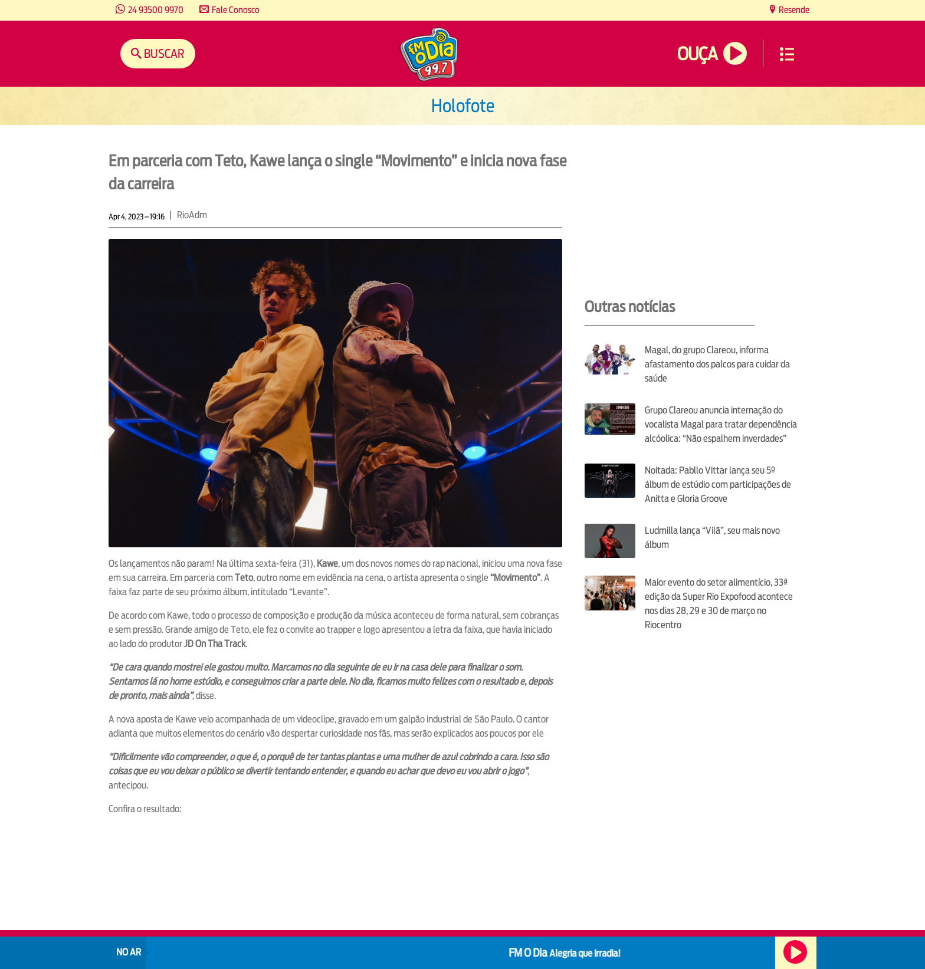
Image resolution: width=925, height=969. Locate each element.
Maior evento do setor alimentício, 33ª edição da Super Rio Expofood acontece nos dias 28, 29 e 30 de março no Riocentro (719, 603)
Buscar (163, 53)
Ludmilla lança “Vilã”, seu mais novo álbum (712, 537)
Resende (793, 10)
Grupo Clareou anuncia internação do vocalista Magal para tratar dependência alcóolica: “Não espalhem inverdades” (721, 424)
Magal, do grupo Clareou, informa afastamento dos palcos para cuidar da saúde (717, 364)
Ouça (697, 54)
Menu (787, 54)
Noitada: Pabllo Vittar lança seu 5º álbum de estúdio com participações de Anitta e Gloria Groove (718, 484)
